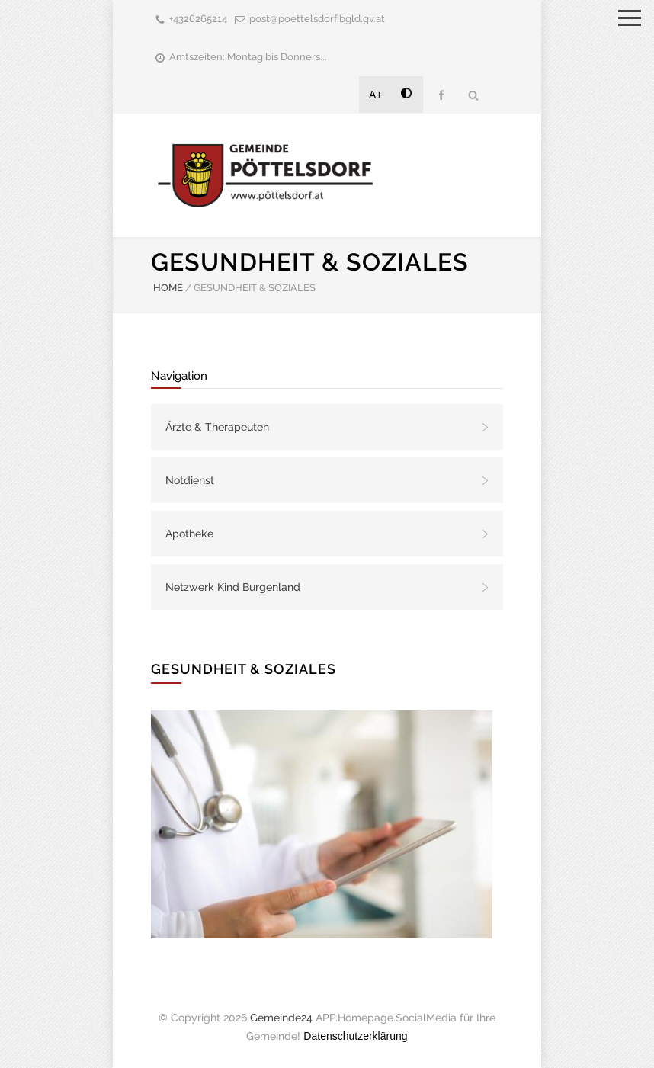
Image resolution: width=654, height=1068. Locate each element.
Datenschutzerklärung (355, 1036)
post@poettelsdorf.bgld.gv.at (317, 18)
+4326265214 (198, 18)
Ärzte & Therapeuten (217, 427)
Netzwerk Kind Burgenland (232, 587)
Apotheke (189, 534)
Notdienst (189, 480)
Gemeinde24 (281, 1018)
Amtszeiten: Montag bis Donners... (248, 57)
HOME (168, 287)
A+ (376, 94)
